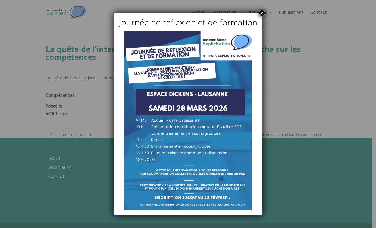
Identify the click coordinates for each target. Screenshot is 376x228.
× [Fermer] (262, 13)
